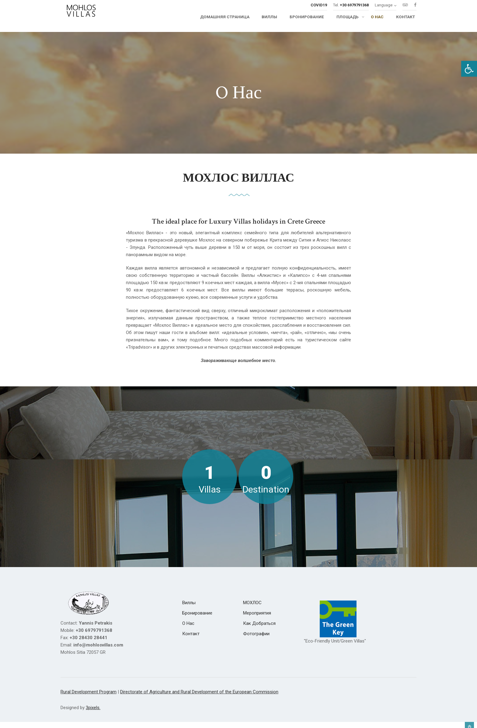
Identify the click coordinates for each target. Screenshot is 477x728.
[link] (469, 69)
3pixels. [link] (93, 713)
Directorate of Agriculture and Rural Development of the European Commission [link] (199, 698)
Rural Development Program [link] (89, 698)
